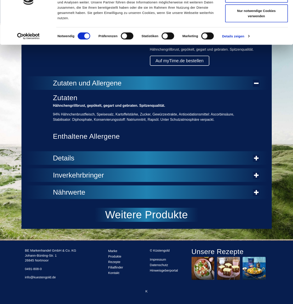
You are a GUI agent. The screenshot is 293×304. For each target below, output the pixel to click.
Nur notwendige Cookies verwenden (256, 42)
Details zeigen (233, 66)
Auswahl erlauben (256, 26)
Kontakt (113, 273)
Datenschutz (159, 265)
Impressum (158, 259)
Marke (112, 251)
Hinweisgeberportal (164, 270)
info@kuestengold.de (40, 277)
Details (156, 158)
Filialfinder (115, 267)
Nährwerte (156, 192)
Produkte (114, 256)
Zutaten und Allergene (156, 83)
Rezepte (114, 262)
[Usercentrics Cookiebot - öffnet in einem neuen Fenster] (28, 65)
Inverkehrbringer (156, 175)
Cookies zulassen (256, 11)
